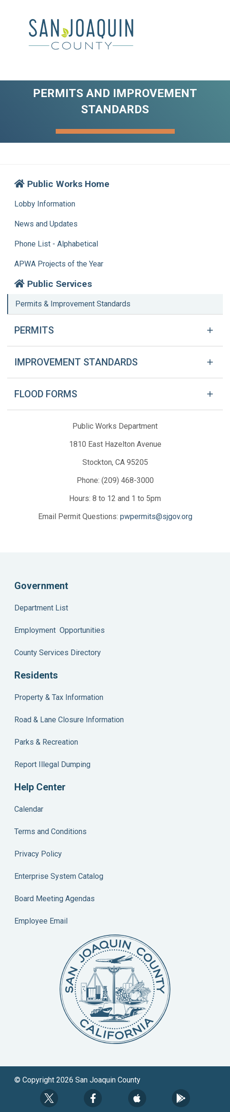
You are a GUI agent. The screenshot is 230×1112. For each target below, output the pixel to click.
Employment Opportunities (59, 630)
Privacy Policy (38, 853)
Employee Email (41, 920)
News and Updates (46, 223)
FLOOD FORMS (45, 394)
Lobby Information (44, 203)
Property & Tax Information (58, 697)
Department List (41, 607)
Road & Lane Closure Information (69, 719)
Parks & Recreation (46, 742)
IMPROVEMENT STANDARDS (76, 362)
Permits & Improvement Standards (72, 303)
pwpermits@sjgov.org (156, 516)
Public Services (53, 283)
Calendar (28, 809)
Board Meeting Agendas (54, 898)
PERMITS (34, 330)
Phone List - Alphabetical (56, 243)
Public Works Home (62, 183)
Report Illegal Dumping (52, 764)
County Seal (115, 989)
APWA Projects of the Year (58, 263)
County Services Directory (57, 652)
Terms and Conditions (50, 831)
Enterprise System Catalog (58, 876)
